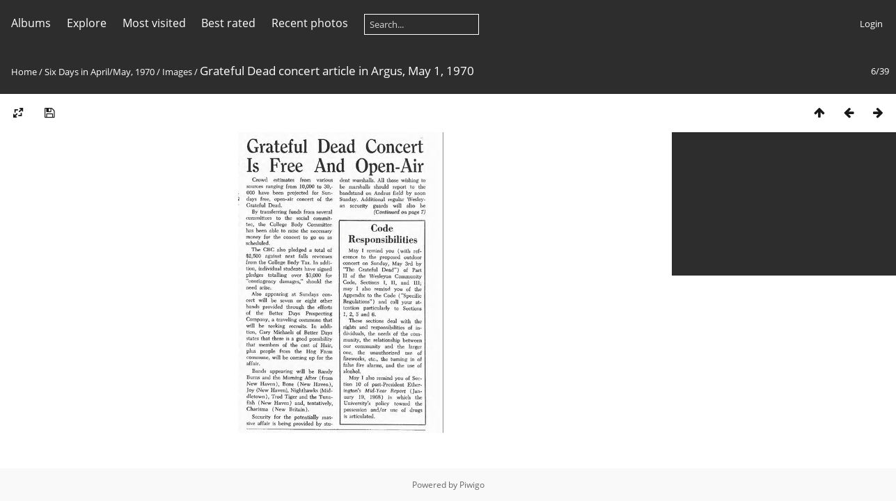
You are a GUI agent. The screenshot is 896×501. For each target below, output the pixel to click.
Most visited (154, 23)
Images (177, 71)
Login (871, 23)
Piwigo (472, 485)
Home (24, 71)
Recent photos (310, 23)
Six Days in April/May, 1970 (100, 71)
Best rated (228, 23)
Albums (31, 23)
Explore (87, 23)
